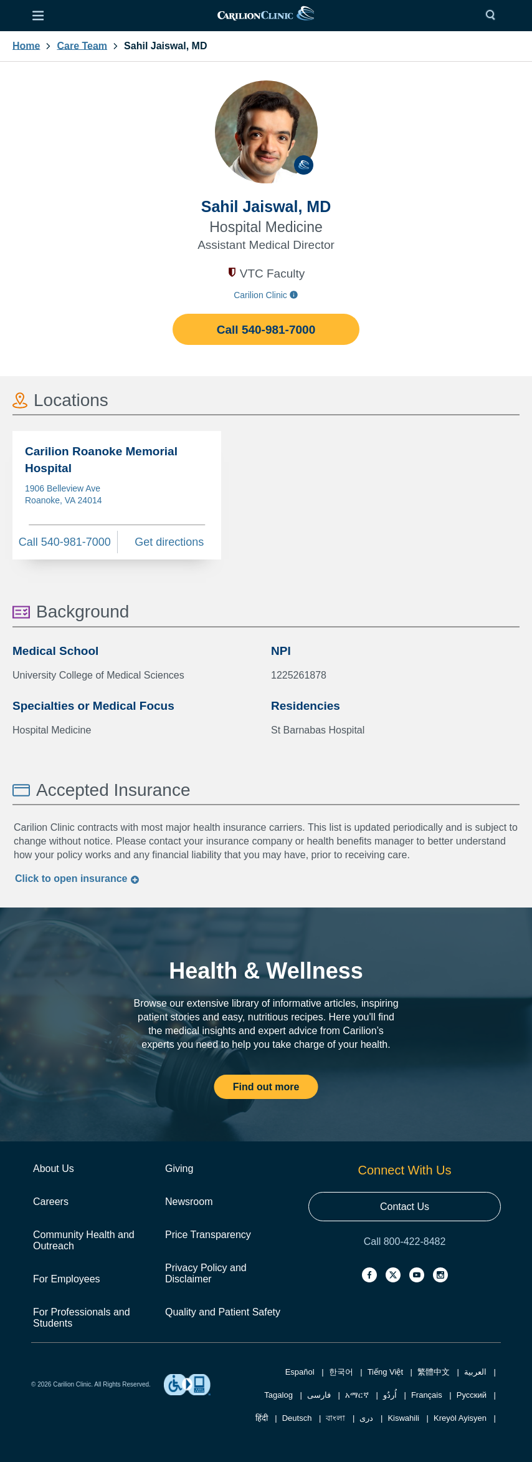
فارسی (319, 1395)
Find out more (266, 1087)
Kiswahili (403, 1418)
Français (426, 1395)
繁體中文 (433, 1372)
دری (366, 1418)
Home (26, 46)
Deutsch (297, 1418)
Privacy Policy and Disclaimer (206, 1273)
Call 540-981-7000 (266, 329)
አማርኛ (357, 1395)
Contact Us (404, 1206)
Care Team (82, 46)
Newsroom (188, 1201)
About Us (53, 1168)
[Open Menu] (38, 15)
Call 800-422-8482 (405, 1241)
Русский (472, 1395)
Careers (51, 1201)
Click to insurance (77, 878)
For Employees (66, 1279)
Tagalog (278, 1395)
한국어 (341, 1372)
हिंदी (261, 1418)
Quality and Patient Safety (222, 1312)
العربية (475, 1372)
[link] (265, 15)
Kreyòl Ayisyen (460, 1418)
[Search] (493, 15)
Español (300, 1372)
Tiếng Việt (385, 1372)
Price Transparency (208, 1234)
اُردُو (390, 1395)
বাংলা (335, 1418)
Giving (179, 1168)
